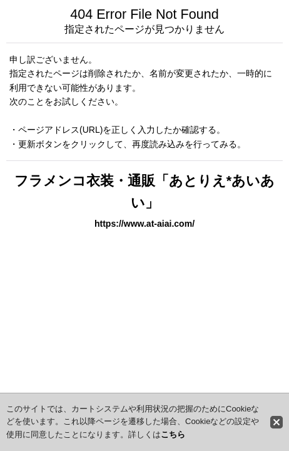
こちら (173, 434)
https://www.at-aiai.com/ (144, 224)
